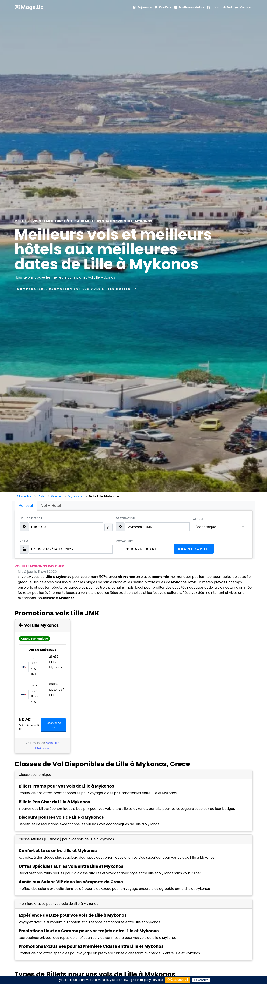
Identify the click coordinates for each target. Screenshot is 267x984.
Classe (198, 519)
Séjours (141, 7)
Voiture (243, 7)
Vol (227, 7)
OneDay (163, 7)
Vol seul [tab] (26, 505)
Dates (24, 540)
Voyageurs (125, 541)
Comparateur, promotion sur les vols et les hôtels (77, 289)
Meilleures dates (189, 7)
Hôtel (213, 7)
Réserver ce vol (53, 725)
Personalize (201, 980)
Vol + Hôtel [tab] (51, 505)
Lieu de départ (31, 518)
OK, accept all (177, 980)
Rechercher (194, 548)
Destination (125, 518)
